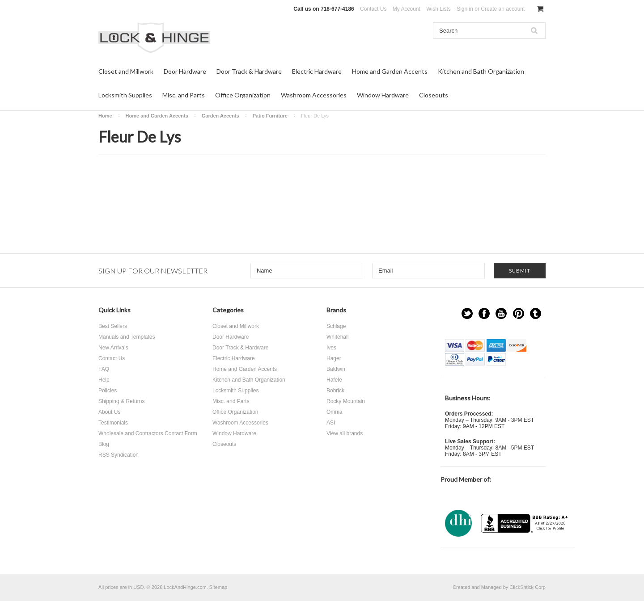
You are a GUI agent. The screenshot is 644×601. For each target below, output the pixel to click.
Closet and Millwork (125, 71)
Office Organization (243, 95)
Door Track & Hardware (249, 71)
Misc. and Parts (183, 95)
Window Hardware (383, 95)
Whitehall (337, 337)
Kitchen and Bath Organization (481, 71)
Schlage (336, 326)
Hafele (334, 380)
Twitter (467, 313)
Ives (331, 348)
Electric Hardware (317, 71)
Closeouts (433, 95)
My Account (406, 9)
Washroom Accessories (314, 95)
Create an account (503, 9)
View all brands (344, 433)
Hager (333, 358)
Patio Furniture (270, 115)
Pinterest (518, 313)
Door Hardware (185, 71)
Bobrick (335, 390)
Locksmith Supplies (125, 95)
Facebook (484, 313)
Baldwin (335, 369)
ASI (330, 423)
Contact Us (373, 9)
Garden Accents (220, 115)
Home (105, 115)
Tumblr (535, 313)
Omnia (334, 412)
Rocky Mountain (345, 401)
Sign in (465, 9)
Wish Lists (438, 9)
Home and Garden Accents (390, 71)
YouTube (501, 313)
